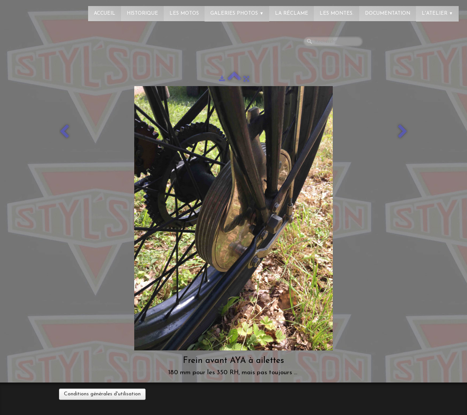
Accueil (104, 13)
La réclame (291, 13)
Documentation (387, 13)
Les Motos (184, 13)
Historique (142, 13)
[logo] (36, 9)
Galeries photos (237, 13)
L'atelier (437, 13)
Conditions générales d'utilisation (102, 394)
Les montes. (337, 13)
